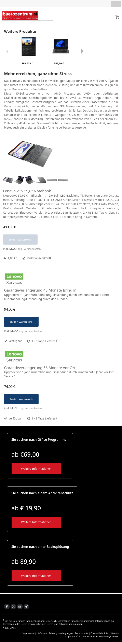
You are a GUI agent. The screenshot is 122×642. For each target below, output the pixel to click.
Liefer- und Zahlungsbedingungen (65, 623)
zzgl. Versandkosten (29, 248)
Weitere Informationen (36, 469)
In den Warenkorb (20, 239)
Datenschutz (81, 633)
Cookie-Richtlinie (99, 633)
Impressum (29, 633)
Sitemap (114, 633)
